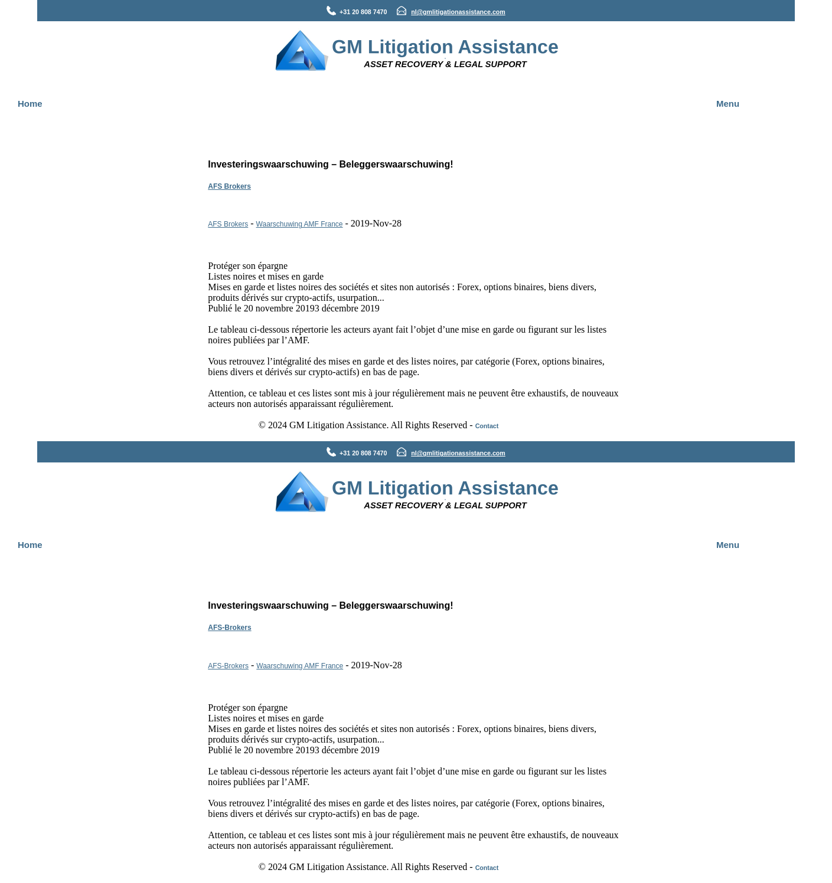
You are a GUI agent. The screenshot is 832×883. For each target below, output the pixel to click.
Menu (727, 104)
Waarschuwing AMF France (299, 224)
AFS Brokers (229, 186)
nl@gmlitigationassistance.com (458, 11)
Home (30, 104)
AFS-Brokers (229, 627)
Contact (487, 425)
